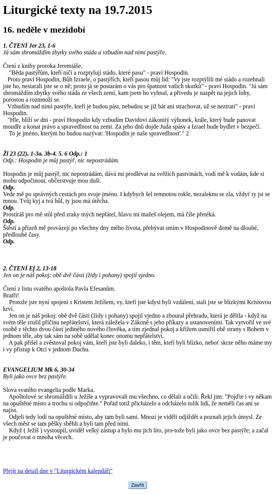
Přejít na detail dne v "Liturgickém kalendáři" (58, 471)
